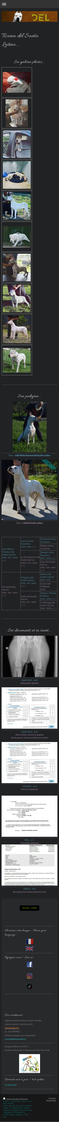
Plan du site (24, 1099)
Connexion (52, 1098)
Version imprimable (11, 1099)
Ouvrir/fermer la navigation (29, 4)
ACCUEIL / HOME (29, 908)
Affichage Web (51, 1100)
